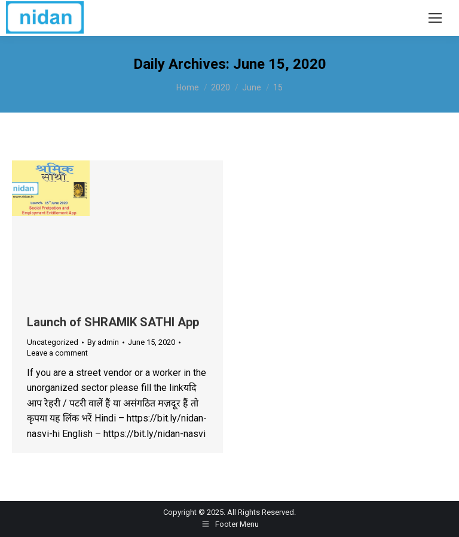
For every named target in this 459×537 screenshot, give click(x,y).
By (103, 342)
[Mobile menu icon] (435, 18)
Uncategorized (52, 342)
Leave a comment (57, 352)
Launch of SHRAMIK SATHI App (113, 322)
